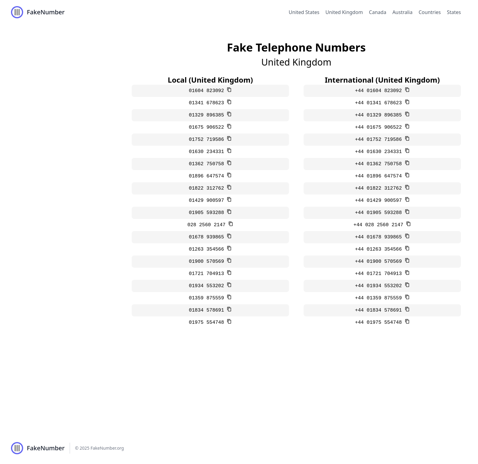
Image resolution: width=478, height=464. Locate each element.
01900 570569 (208, 261)
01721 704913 (208, 274)
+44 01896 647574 (380, 176)
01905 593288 (208, 213)
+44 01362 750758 (380, 164)
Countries (430, 12)
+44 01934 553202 (380, 286)
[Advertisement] (239, 386)
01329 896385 (208, 115)
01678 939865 (208, 237)
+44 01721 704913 (380, 274)
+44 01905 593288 (380, 213)
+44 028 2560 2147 (380, 225)
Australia (402, 12)
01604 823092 (208, 91)
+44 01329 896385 (380, 115)
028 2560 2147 (207, 225)
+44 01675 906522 (380, 127)
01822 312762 (208, 188)
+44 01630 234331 (380, 152)
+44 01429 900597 (380, 200)
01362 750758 (208, 164)
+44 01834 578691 (380, 310)
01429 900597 (208, 200)
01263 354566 (208, 249)
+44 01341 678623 (380, 103)
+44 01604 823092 (380, 91)
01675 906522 (208, 127)
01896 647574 (208, 176)
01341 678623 (208, 103)
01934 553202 (208, 286)
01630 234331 (208, 152)
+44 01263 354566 (380, 249)
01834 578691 (208, 310)
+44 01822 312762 (380, 188)
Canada (377, 12)
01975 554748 (208, 322)
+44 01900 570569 (380, 261)
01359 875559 (208, 298)
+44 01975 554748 (380, 322)
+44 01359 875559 (380, 298)
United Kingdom (344, 12)
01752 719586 (208, 139)
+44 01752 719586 (380, 139)
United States (304, 12)
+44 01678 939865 (380, 237)
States (454, 12)
